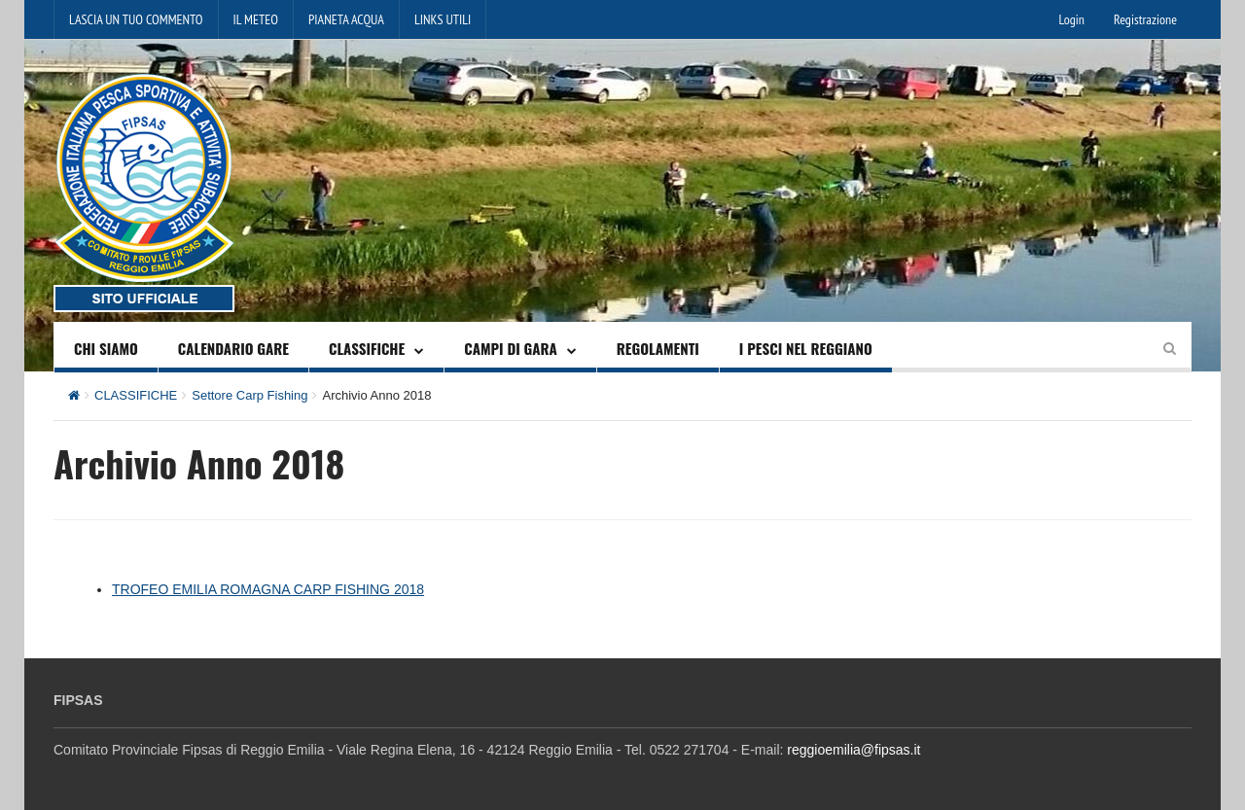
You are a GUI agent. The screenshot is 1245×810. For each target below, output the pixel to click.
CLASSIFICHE (367, 348)
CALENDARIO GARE (233, 348)
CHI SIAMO (106, 348)
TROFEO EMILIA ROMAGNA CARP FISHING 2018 (268, 589)
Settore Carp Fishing (249, 395)
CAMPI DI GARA (510, 348)
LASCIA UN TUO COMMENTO (136, 19)
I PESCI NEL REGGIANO (805, 348)
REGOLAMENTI (658, 348)
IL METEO (255, 19)
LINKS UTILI (442, 19)
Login (1072, 19)
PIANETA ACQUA (346, 19)
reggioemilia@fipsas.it (853, 749)
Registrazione (1145, 19)
